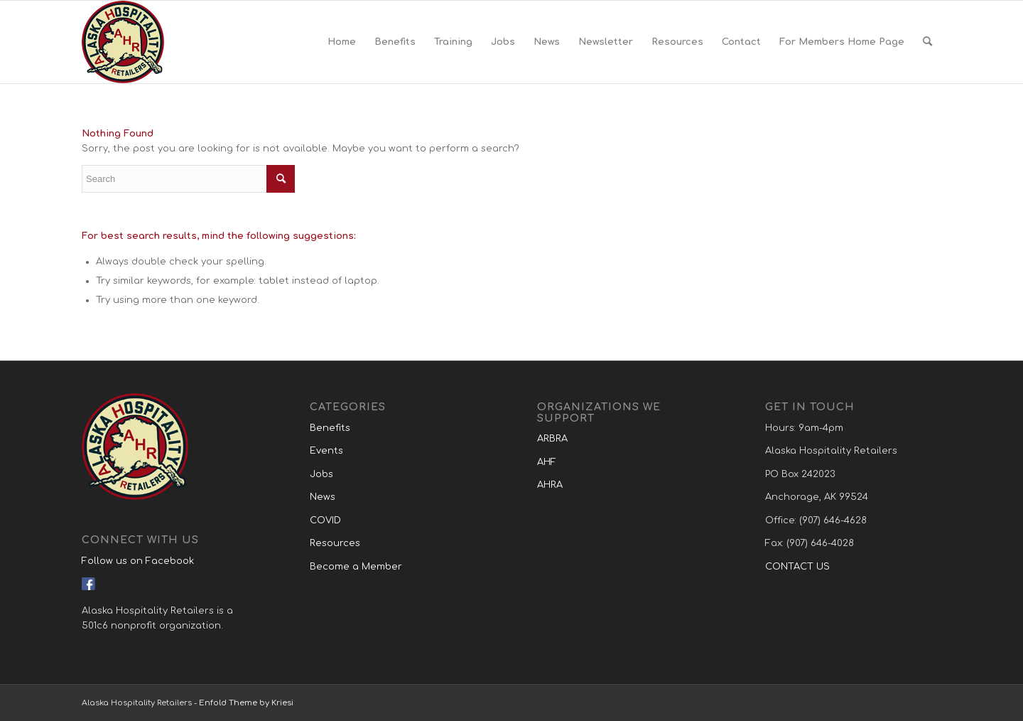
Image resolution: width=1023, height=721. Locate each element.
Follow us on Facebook (138, 561)
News (322, 497)
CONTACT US (797, 567)
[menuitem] (341, 42)
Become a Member (356, 567)
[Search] (927, 42)
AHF (546, 462)
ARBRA (552, 439)
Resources (335, 543)
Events (326, 451)
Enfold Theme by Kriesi (246, 702)
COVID (325, 520)
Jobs (321, 474)
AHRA (550, 485)
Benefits (330, 428)
